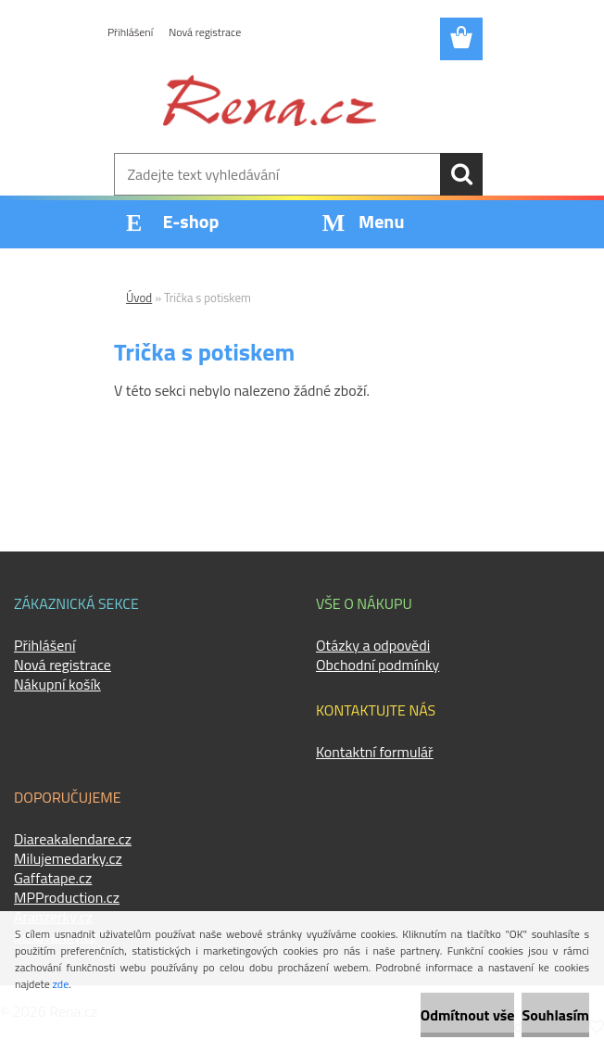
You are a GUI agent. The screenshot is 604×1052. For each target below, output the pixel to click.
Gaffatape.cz (53, 878)
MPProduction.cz (67, 897)
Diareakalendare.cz (73, 839)
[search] (461, 174)
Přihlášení (130, 32)
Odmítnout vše (468, 1015)
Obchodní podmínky (377, 664)
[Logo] (269, 100)
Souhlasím (555, 1015)
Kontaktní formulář (375, 752)
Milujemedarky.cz (68, 858)
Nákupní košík (57, 684)
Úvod (139, 297)
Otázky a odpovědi (373, 645)
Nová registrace (205, 32)
